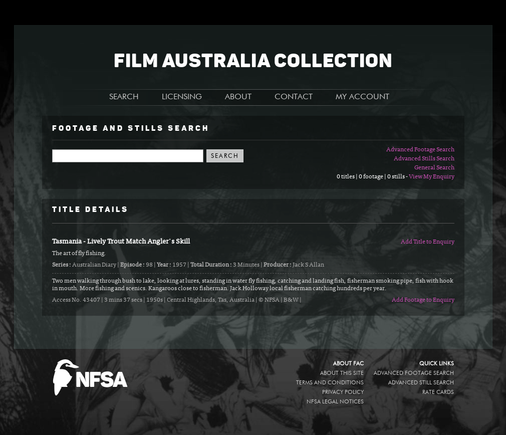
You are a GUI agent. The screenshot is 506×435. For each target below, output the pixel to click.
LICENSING (182, 97)
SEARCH (124, 97)
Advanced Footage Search (420, 150)
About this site (342, 373)
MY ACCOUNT (362, 97)
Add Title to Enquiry (427, 242)
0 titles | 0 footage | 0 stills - (373, 177)
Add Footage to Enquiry (423, 300)
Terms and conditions (330, 382)
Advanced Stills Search (424, 159)
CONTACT (294, 97)
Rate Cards (438, 392)
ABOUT (238, 97)
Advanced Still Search (421, 382)
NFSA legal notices (335, 401)
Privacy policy (343, 392)
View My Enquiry (431, 177)
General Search (434, 168)
